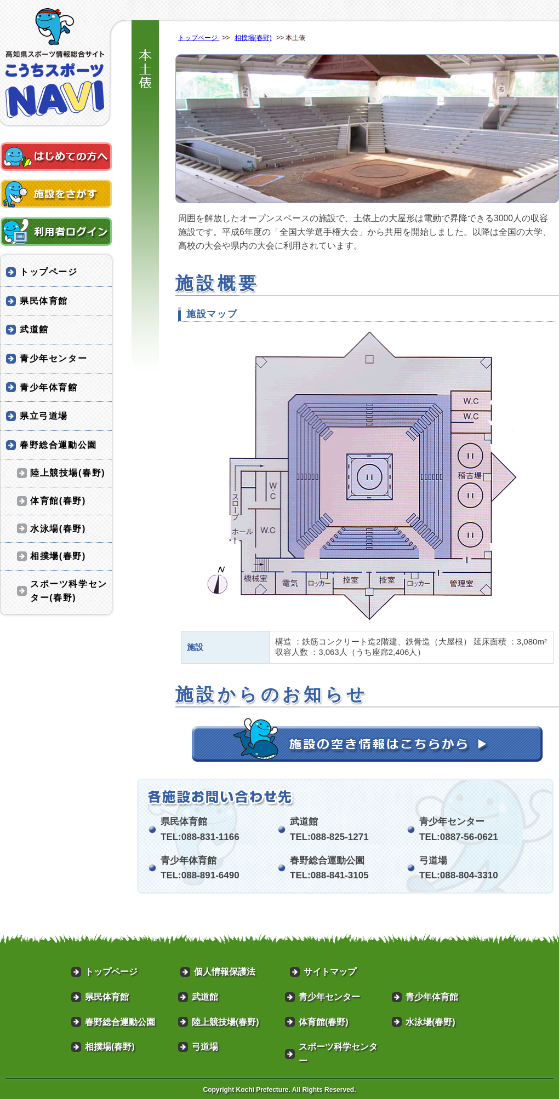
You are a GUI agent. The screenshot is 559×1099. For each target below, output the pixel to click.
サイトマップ (330, 971)
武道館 (34, 329)
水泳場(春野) (58, 528)
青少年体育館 (49, 387)
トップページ (198, 38)
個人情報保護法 (224, 971)
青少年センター (53, 358)
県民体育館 (44, 301)
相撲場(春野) (253, 38)
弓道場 (205, 1046)
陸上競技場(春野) (67, 472)
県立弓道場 (44, 416)
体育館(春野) (58, 500)
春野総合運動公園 (58, 445)
